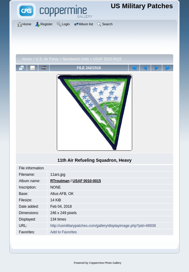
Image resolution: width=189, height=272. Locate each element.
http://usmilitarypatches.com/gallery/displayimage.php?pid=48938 (103, 226)
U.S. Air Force (47, 59)
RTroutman (59, 181)
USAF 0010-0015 (107, 59)
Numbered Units (76, 59)
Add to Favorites (63, 232)
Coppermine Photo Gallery (105, 262)
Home (27, 59)
